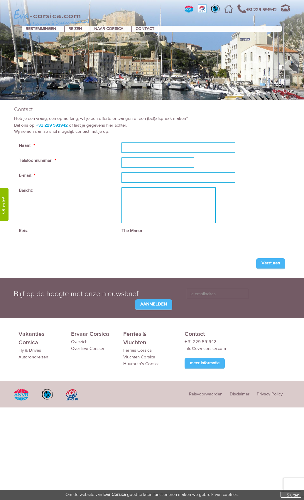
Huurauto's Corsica (141, 364)
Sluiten (293, 495)
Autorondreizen (33, 357)
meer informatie (204, 363)
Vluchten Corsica (139, 357)
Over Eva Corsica (87, 348)
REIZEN (75, 28)
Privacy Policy (270, 394)
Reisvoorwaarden (205, 394)
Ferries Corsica (137, 350)
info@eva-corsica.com (205, 348)
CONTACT (145, 28)
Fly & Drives (29, 350)
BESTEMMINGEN (41, 28)
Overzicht (80, 342)
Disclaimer (239, 394)
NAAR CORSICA (108, 28)
